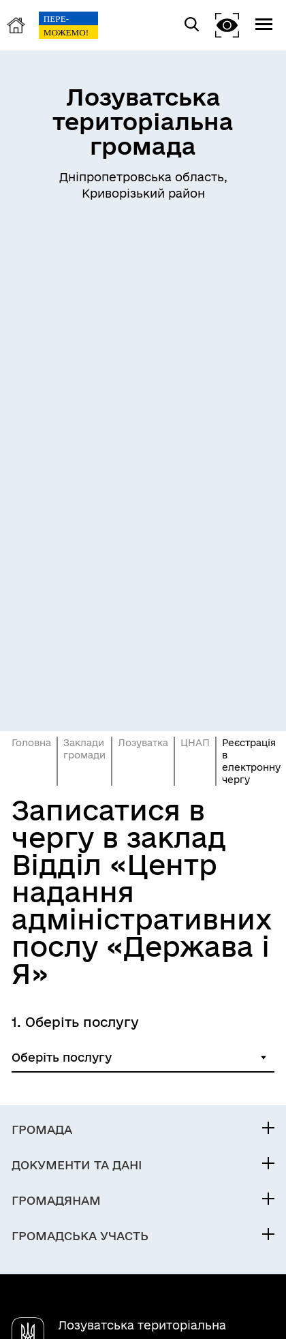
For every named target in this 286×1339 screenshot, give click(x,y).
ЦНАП (195, 742)
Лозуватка (143, 742)
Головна (31, 742)
